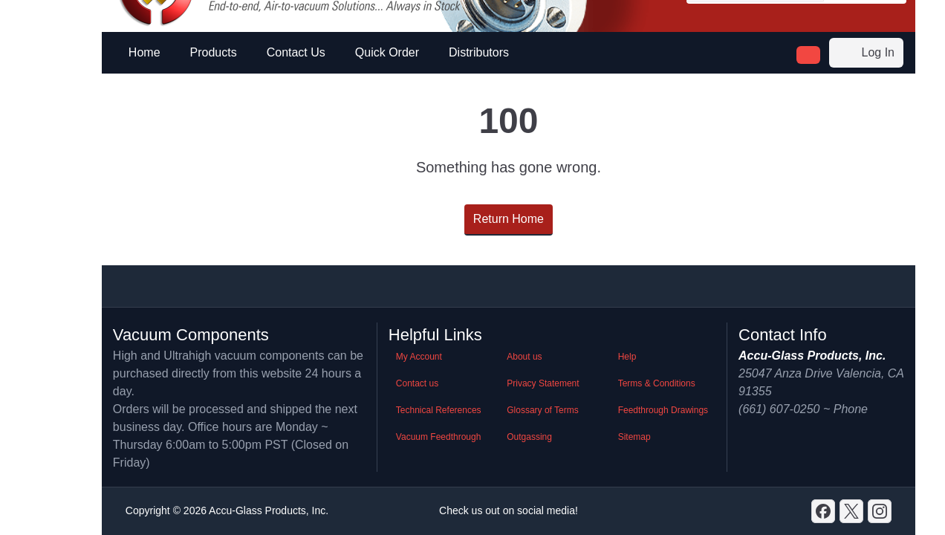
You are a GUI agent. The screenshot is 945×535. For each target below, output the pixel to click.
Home (144, 52)
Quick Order (387, 52)
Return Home (508, 219)
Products (213, 52)
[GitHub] (880, 511)
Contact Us (296, 52)
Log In (866, 53)
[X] (851, 511)
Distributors (479, 52)
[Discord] (823, 511)
